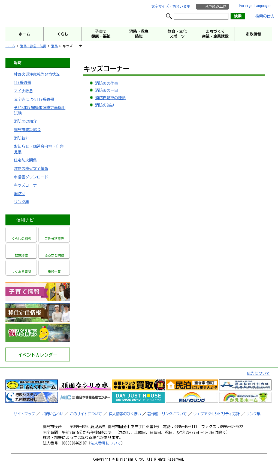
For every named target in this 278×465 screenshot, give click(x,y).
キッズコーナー (27, 185)
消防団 (19, 194)
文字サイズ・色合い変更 (170, 6)
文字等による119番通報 (34, 99)
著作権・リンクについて (166, 414)
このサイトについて (86, 414)
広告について (258, 373)
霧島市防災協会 (27, 130)
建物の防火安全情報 (31, 168)
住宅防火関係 (25, 160)
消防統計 (21, 138)
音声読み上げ (215, 6)
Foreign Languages (255, 6)
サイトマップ (24, 414)
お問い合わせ (52, 414)
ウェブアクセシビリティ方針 (216, 414)
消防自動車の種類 (110, 98)
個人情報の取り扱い (125, 414)
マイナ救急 (23, 91)
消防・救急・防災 (33, 46)
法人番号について (105, 443)
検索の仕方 (264, 16)
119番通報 (22, 82)
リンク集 (21, 202)
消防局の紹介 (25, 121)
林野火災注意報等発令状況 (37, 74)
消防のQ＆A (104, 105)
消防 (54, 46)
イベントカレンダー (37, 355)
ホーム (10, 46)
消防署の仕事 (106, 83)
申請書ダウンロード (31, 177)
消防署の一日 (106, 90)
